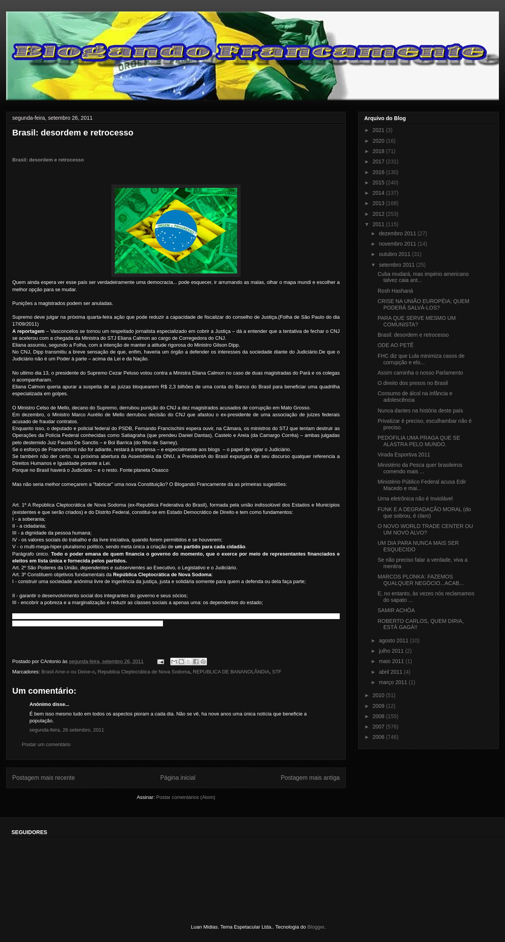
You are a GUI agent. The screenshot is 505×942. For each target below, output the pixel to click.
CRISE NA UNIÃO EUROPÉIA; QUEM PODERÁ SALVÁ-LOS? (423, 304)
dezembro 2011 (398, 233)
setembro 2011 (397, 265)
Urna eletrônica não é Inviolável (415, 498)
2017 (379, 161)
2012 (379, 214)
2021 (379, 130)
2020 (379, 141)
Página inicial (177, 777)
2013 (379, 203)
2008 (379, 716)
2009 (379, 706)
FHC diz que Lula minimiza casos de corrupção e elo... (421, 359)
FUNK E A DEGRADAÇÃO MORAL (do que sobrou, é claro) (424, 512)
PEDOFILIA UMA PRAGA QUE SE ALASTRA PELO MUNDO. (419, 441)
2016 (379, 172)
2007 (379, 727)
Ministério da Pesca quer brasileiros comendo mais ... (420, 468)
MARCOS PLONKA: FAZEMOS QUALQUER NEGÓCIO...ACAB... (421, 580)
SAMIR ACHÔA (396, 610)
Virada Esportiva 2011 (404, 454)
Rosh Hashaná (395, 291)
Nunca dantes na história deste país (420, 410)
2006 (379, 737)
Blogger (315, 927)
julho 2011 (392, 651)
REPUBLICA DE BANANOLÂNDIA (231, 672)
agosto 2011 (394, 640)
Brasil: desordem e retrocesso (48, 160)
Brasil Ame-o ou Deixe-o (68, 672)
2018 (379, 151)
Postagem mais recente (43, 777)
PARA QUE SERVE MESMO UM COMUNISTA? (417, 321)
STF (277, 672)
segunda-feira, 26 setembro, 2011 (66, 730)
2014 (379, 193)
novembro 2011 (398, 244)
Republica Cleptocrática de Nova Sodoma (144, 672)
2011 (379, 224)
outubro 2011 (395, 254)
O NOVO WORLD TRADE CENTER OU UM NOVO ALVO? (425, 529)
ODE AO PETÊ (396, 345)
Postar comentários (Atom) (185, 797)
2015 (379, 182)
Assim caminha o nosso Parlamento (420, 373)
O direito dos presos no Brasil (413, 383)
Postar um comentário (46, 744)
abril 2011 (391, 672)
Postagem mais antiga (310, 777)
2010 (379, 695)
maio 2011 (392, 661)
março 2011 (394, 682)
